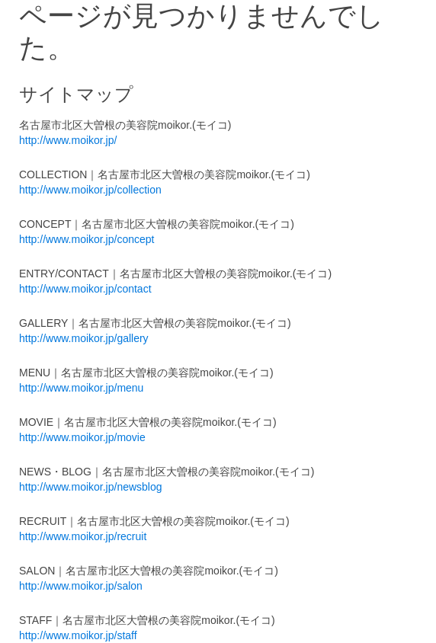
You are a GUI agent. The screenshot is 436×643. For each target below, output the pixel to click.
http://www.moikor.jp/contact (85, 289)
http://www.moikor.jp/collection (90, 190)
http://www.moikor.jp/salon (81, 586)
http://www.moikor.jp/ (68, 140)
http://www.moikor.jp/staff (78, 635)
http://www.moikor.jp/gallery (84, 338)
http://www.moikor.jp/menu (81, 388)
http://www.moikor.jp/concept (86, 239)
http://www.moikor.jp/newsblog (90, 487)
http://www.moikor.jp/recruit (82, 536)
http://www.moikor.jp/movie (82, 437)
